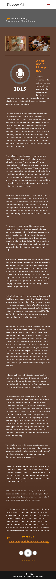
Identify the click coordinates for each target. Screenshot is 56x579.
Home (14, 18)
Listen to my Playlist (28, 561)
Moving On (28, 536)
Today (24, 18)
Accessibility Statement (34, 576)
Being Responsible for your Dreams (28, 541)
